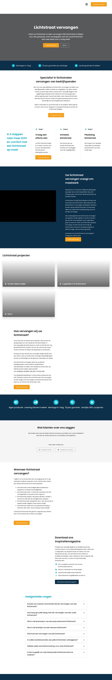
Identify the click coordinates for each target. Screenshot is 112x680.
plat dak (32, 371)
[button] (56, 605)
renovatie (20, 345)
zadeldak (20, 371)
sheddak (26, 371)
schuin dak (40, 371)
